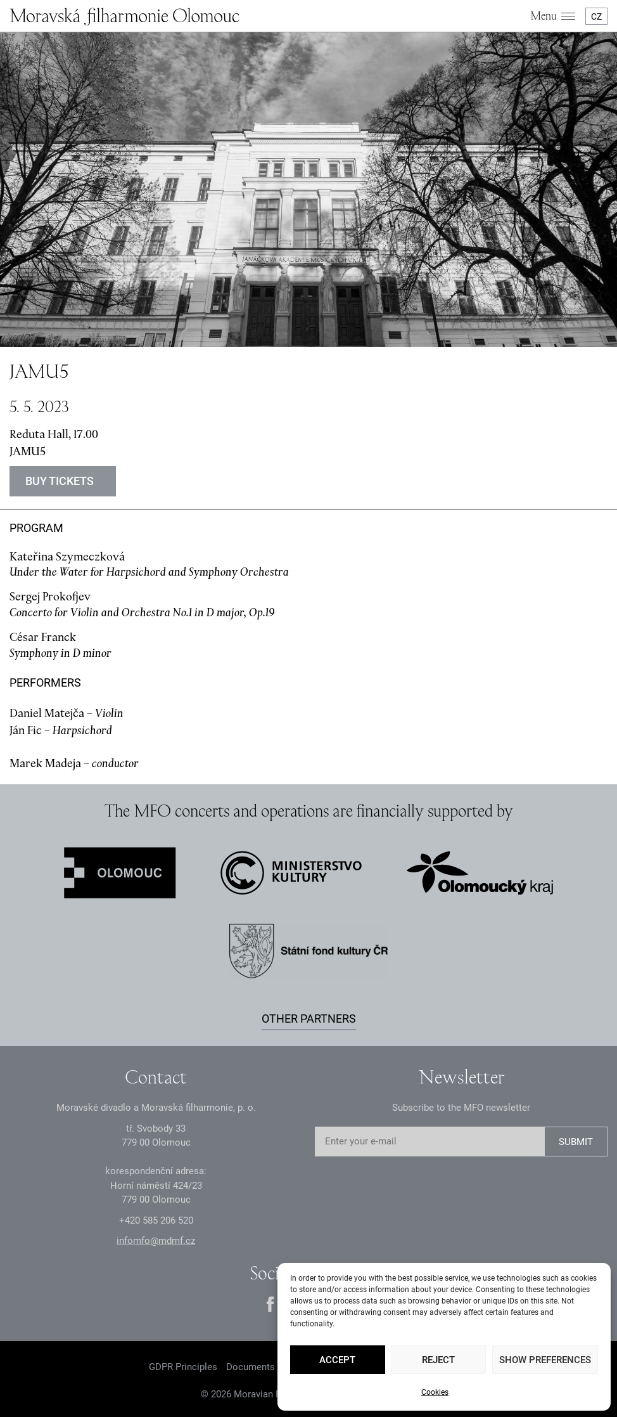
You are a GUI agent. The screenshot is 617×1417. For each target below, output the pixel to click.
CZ (596, 16)
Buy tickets (59, 481)
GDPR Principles (183, 1367)
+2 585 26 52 (156, 1220)
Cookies (434, 1392)
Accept (337, 1360)
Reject (438, 1360)
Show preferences (545, 1360)
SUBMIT (576, 1142)
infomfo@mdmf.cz (156, 1240)
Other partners (309, 1018)
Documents (250, 1367)
